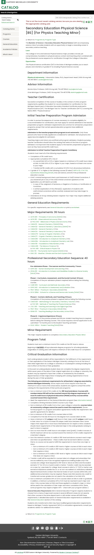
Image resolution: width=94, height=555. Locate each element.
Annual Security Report (55, 545)
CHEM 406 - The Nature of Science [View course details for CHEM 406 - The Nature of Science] (43, 246)
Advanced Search (8, 22)
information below (84, 400)
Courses (6, 39)
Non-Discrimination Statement (32, 543)
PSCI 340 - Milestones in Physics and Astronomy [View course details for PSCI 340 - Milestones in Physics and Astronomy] (50, 222)
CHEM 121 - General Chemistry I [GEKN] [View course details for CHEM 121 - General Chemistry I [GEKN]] (44, 224)
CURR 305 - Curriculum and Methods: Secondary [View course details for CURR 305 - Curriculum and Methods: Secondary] (48, 285)
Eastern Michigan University (47, 535)
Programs (7, 34)
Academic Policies (10, 49)
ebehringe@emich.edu (79, 92)
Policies (50, 543)
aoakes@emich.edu (45, 80)
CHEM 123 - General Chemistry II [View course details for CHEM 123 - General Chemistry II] (42, 229)
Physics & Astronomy (36, 77)
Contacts (63, 537)
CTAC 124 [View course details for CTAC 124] (84, 170)
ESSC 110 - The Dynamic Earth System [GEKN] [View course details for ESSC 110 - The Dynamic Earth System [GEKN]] (47, 251)
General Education (10, 44)
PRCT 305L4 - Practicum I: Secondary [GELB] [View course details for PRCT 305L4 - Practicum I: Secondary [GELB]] (46, 290)
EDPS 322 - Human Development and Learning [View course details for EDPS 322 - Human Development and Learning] (47, 269)
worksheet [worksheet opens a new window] (75, 207)
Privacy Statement (37, 545)
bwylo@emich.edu (75, 89)
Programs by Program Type (45, 40)
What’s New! (8, 54)
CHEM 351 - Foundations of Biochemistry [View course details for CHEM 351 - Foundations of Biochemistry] (45, 244)
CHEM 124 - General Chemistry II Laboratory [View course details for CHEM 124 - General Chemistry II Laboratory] (46, 231)
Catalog (9, 7)
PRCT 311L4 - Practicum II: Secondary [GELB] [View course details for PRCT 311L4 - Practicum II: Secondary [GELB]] (46, 309)
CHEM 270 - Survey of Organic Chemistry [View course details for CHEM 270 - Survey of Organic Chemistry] (45, 234)
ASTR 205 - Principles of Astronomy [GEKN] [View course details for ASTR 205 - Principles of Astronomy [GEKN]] (46, 217)
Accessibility (23, 545)
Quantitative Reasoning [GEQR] (41, 173)
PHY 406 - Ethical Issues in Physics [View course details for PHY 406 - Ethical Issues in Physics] (44, 248)
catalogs (20, 552)
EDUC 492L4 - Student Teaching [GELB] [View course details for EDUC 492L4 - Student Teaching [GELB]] (44, 325)
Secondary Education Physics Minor (73, 335)
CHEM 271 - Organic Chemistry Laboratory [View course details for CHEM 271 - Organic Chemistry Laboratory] (46, 236)
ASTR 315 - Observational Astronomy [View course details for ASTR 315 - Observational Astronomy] (43, 219)
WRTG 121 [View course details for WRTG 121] (76, 170)
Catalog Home (9, 29)
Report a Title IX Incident (64, 543)
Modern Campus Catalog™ (69, 552)
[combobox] (74, 17)
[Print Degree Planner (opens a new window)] (84, 22)
